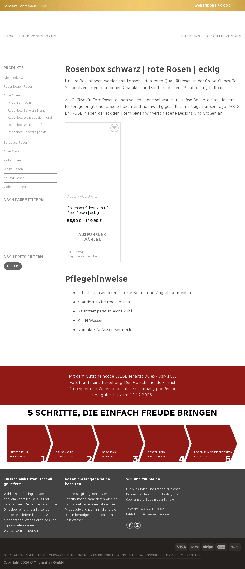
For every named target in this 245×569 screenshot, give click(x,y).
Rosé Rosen (12, 151)
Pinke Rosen (13, 160)
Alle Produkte (14, 78)
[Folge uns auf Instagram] (137, 525)
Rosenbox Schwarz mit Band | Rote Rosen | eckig (92, 210)
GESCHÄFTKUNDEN (223, 36)
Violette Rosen (15, 187)
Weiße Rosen (13, 169)
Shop (9, 36)
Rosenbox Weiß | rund (24, 103)
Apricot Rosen (14, 178)
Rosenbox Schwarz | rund (27, 110)
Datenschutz (150, 555)
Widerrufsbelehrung (108, 555)
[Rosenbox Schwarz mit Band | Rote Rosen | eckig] (92, 156)
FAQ (42, 6)
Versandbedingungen (67, 555)
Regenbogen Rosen (18, 86)
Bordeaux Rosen (16, 142)
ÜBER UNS (190, 36)
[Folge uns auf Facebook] (129, 525)
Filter (12, 266)
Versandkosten (86, 256)
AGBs (42, 555)
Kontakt (10, 6)
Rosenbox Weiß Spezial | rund (30, 118)
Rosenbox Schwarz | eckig (27, 132)
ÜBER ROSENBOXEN (37, 36)
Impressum (174, 555)
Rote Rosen (12, 95)
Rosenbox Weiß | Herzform (27, 125)
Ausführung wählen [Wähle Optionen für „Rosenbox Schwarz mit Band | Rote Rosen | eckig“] (92, 237)
